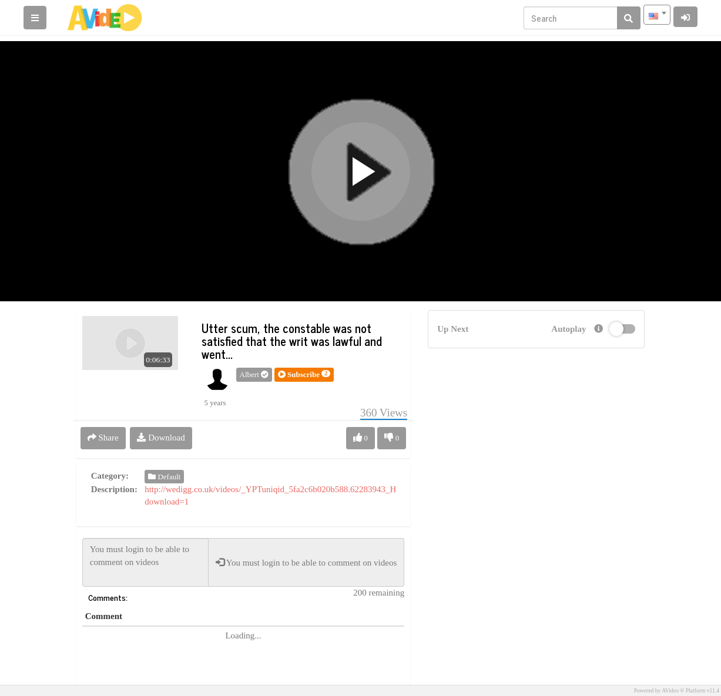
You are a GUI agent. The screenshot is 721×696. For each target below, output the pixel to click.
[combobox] (656, 15)
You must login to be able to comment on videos (145, 562)
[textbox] (657, 14)
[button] (304, 375)
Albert (254, 374)
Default (164, 476)
